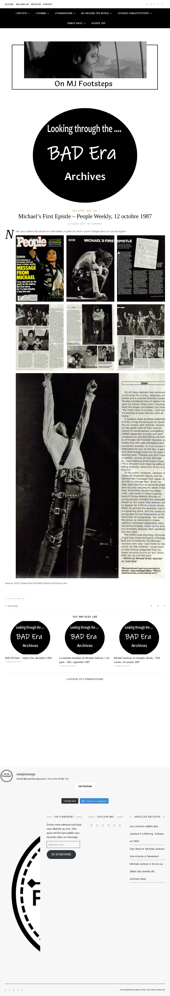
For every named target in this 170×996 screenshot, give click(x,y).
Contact (48, 4)
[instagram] (147, 4)
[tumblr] (162, 4)
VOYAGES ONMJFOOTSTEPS (133, 13)
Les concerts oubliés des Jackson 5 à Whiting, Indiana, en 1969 (147, 833)
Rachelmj (13, 605)
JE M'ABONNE (61, 854)
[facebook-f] (151, 4)
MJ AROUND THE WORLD (95, 13)
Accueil (9, 4)
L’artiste (21, 13)
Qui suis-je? (22, 4)
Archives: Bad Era (85, 210)
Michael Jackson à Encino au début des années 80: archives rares (146, 871)
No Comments (94, 223)
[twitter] (155, 4)
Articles (36, 4)
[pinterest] (158, 4)
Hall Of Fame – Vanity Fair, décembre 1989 (28, 658)
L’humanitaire (64, 13)
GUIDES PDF (98, 23)
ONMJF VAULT (75, 23)
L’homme (41, 13)
